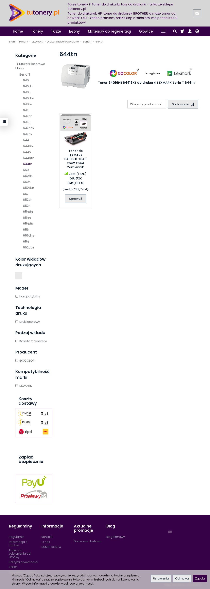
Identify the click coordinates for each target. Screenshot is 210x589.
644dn (28, 146)
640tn (27, 104)
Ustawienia (161, 578)
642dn (27, 116)
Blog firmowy (115, 537)
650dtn (28, 188)
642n (26, 122)
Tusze (56, 31)
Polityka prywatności (23, 562)
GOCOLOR (25, 360)
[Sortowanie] (183, 104)
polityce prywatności (78, 584)
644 (26, 140)
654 (26, 241)
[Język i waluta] (197, 31)
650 (26, 170)
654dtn (28, 223)
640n (27, 92)
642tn (27, 134)
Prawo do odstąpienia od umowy (20, 553)
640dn (28, 86)
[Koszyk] (182, 31)
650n (27, 182)
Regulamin (16, 537)
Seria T (24, 74)
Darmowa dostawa (88, 541)
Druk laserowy (27, 321)
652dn (27, 199)
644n (27, 152)
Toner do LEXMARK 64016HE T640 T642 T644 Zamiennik (75, 159)
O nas (45, 542)
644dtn (28, 158)
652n (26, 206)
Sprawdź (75, 198)
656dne (29, 235)
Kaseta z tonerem (31, 341)
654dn (28, 211)
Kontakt (47, 537)
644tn (27, 164)
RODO (13, 567)
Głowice (146, 31)
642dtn (28, 128)
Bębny (74, 31)
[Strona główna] (34, 13)
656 (26, 229)
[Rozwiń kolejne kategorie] (163, 31)
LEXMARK (23, 385)
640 (26, 80)
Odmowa (182, 578)
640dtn (28, 98)
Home (18, 31)
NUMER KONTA (51, 547)
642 (26, 110)
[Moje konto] (190, 31)
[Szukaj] (175, 31)
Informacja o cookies (18, 543)
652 (26, 194)
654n (27, 217)
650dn (28, 176)
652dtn (28, 247)
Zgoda (200, 578)
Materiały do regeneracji (109, 31)
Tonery (37, 31)
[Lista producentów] (146, 104)
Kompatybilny (27, 296)
